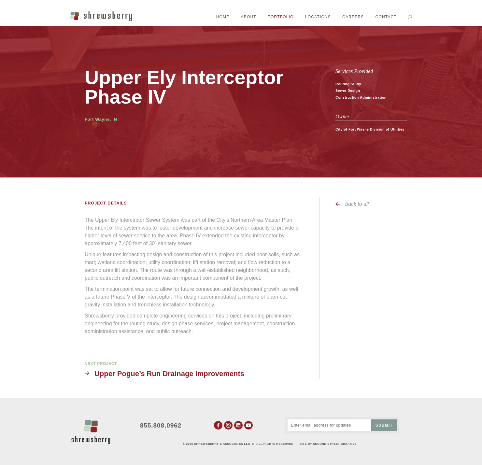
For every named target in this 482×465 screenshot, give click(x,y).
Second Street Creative (335, 443)
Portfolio (281, 17)
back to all (357, 204)
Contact (386, 17)
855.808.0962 (161, 425)
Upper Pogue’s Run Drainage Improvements (169, 374)
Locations (318, 17)
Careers (353, 17)
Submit (384, 425)
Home (223, 17)
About (248, 17)
